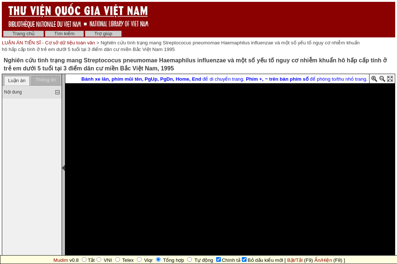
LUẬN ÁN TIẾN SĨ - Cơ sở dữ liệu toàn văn (49, 42)
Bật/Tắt (295, 260)
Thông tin (46, 79)
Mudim (61, 260)
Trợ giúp (103, 33)
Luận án (17, 80)
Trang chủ (23, 33)
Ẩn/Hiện (323, 260)
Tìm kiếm (64, 33)
